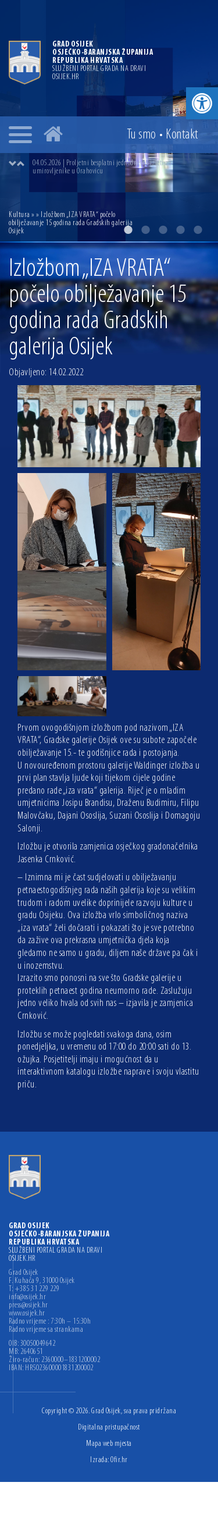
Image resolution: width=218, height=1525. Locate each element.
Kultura (19, 215)
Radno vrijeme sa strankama (46, 1330)
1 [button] (128, 230)
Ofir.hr (119, 1460)
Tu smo (141, 135)
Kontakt (182, 135)
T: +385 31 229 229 (34, 1289)
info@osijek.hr (27, 1297)
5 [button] (197, 230)
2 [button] (145, 230)
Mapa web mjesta (109, 1443)
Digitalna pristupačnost (109, 1427)
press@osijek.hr (28, 1306)
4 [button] (180, 230)
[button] (202, 103)
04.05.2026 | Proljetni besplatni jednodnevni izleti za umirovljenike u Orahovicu (102, 167)
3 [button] (163, 230)
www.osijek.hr (27, 1314)
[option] (120, 167)
